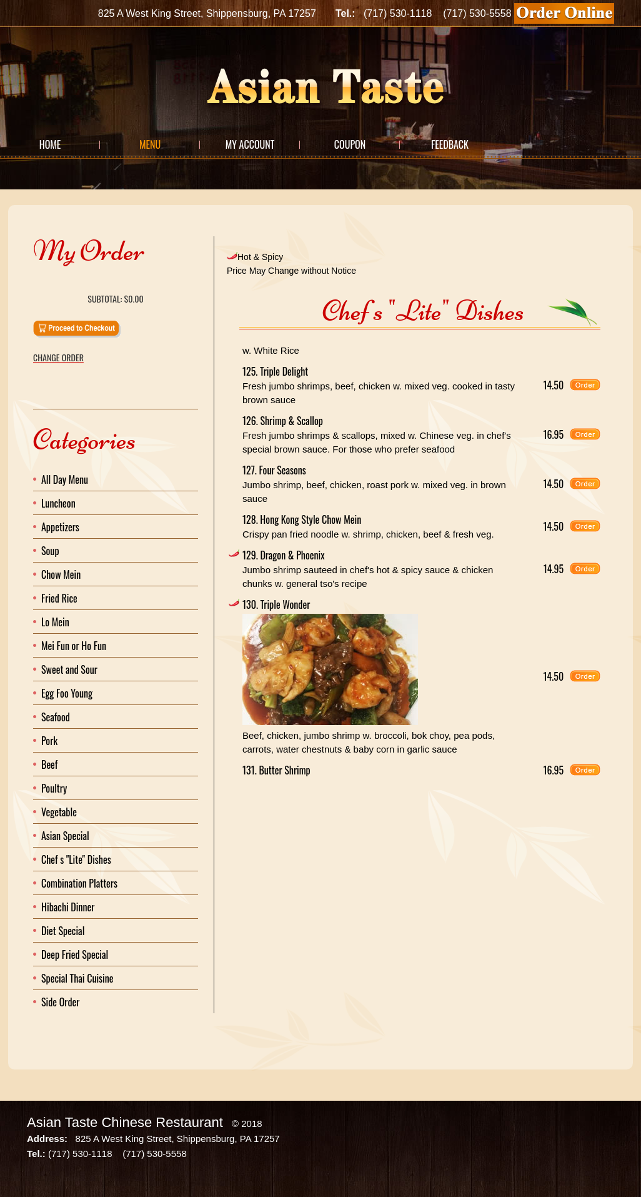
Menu (150, 144)
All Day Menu (64, 479)
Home (50, 144)
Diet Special (62, 930)
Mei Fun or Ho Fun (73, 645)
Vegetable (59, 811)
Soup (50, 550)
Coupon (349, 144)
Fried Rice (59, 598)
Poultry (54, 788)
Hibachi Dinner (67, 906)
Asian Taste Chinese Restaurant (125, 1122)
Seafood (55, 716)
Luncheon (58, 503)
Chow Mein (61, 574)
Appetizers (60, 526)
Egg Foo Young (66, 693)
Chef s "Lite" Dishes (76, 859)
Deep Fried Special (74, 954)
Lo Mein (55, 621)
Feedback (450, 144)
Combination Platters (79, 883)
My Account (250, 144)
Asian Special (65, 835)
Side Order (60, 1001)
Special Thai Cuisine (77, 978)
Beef (49, 764)
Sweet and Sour (69, 669)
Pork (49, 740)
